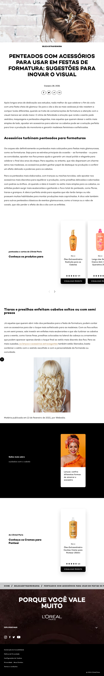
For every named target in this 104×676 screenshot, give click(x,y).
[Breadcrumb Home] (7, 586)
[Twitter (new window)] (14, 637)
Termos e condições (10, 666)
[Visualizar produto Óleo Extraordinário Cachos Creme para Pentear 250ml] (73, 569)
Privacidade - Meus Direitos (13, 662)
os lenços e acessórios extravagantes (38, 343)
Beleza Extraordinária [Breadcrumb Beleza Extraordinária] (52, 46)
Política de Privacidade (12, 654)
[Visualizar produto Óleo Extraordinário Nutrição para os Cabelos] (73, 281)
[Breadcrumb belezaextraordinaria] (27, 586)
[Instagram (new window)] (5, 637)
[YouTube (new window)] (18, 637)
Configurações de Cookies (13, 658)
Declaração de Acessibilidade (14, 650)
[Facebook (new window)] (9, 637)
